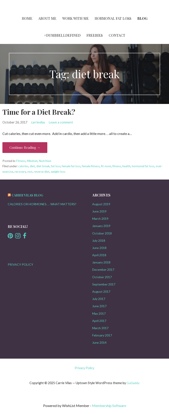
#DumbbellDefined (62, 35)
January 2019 (101, 226)
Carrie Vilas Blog (27, 195)
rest (30, 171)
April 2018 (99, 255)
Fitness (21, 161)
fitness (116, 166)
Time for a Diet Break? (38, 111)
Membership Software (109, 405)
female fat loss (71, 166)
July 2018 (98, 240)
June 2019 (99, 211)
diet (32, 166)
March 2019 (100, 218)
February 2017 (102, 335)
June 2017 (99, 306)
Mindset (32, 161)
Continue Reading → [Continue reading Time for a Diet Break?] (24, 147)
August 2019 (101, 204)
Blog (142, 18)
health (126, 166)
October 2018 (102, 233)
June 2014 (99, 342)
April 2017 (99, 321)
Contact (117, 35)
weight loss (58, 171)
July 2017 (98, 299)
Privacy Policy (84, 368)
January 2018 (101, 262)
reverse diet (42, 171)
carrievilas (38, 122)
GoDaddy (133, 383)
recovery (20, 171)
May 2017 (99, 313)
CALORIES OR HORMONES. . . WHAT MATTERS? (42, 204)
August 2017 (101, 291)
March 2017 (100, 328)
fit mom (106, 166)
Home (27, 18)
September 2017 (103, 284)
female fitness (91, 166)
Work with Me (75, 18)
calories (23, 166)
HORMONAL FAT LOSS (113, 18)
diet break (43, 166)
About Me (47, 18)
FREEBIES (94, 35)
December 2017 (103, 269)
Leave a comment (61, 122)
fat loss (56, 166)
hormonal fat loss (143, 166)
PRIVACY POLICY (20, 264)
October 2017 (102, 277)
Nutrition (45, 161)
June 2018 (99, 248)
